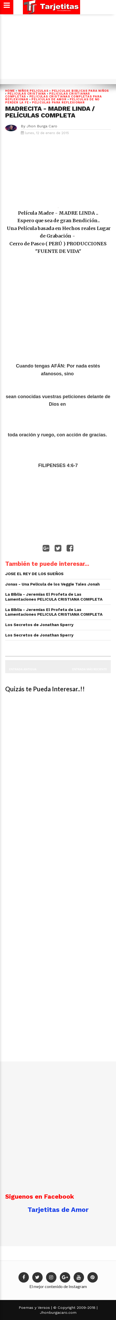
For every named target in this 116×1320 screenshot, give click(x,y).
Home (10, 91)
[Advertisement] (57, 48)
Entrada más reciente (89, 669)
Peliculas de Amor (49, 99)
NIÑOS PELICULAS (33, 91)
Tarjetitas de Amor (58, 1209)
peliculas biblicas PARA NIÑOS (80, 91)
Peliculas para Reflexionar (58, 102)
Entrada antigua (22, 669)
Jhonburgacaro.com (58, 1312)
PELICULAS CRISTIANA (27, 93)
